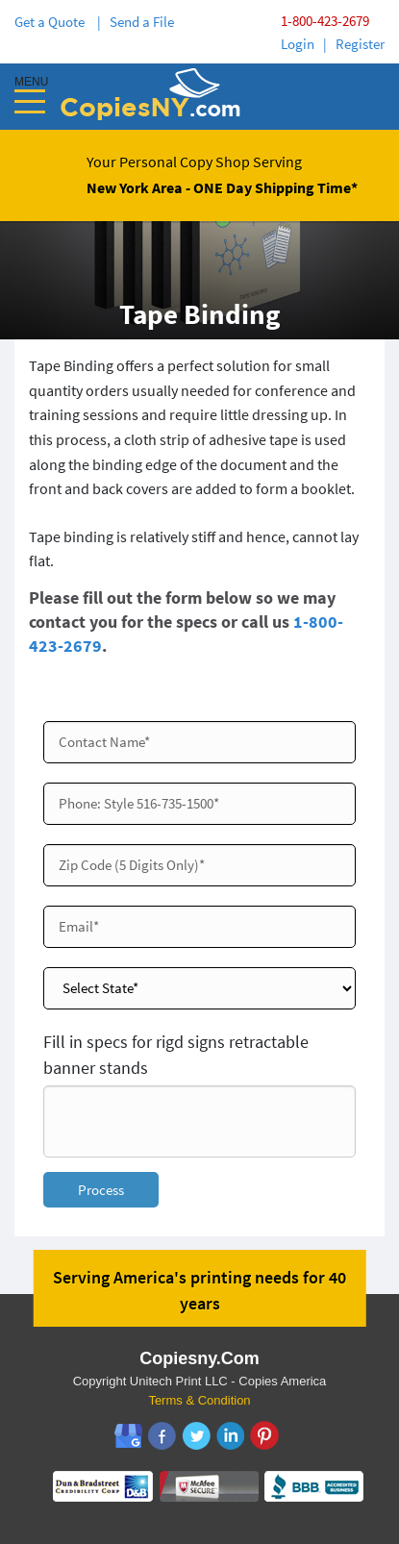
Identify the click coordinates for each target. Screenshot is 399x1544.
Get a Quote (52, 21)
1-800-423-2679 (325, 21)
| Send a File (135, 21)
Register (360, 44)
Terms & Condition (199, 1400)
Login (297, 44)
